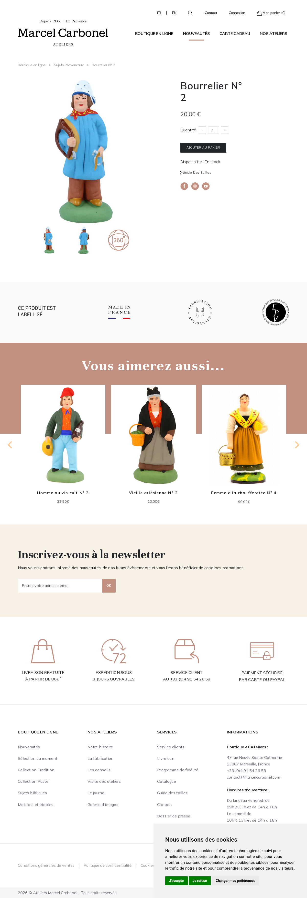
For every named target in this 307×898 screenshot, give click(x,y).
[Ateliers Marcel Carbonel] (63, 32)
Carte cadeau (234, 33)
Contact (211, 12)
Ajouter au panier (203, 147)
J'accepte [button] (176, 881)
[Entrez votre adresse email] (60, 586)
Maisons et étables (36, 804)
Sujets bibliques (32, 792)
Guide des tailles (196, 172)
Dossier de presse (173, 816)
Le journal (96, 792)
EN (174, 12)
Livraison (165, 758)
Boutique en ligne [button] (154, 33)
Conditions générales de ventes (46, 865)
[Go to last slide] (10, 445)
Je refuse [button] (200, 881)
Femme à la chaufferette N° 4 (244, 492)
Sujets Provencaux (69, 65)
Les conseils (99, 769)
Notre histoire (100, 746)
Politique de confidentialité (108, 865)
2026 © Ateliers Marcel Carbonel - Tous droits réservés (67, 892)
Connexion (237, 12)
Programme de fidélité (177, 769)
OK (108, 585)
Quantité (188, 129)
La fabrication (100, 758)
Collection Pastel (33, 781)
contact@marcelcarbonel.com (253, 777)
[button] (188, 13)
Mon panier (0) (271, 13)
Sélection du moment (37, 758)
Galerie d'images (103, 804)
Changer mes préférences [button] (235, 881)
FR (159, 12)
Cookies (148, 865)
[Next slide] (297, 445)
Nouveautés (196, 33)
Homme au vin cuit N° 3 (63, 492)
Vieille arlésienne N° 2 (153, 492)
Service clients (171, 746)
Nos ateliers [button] (273, 33)
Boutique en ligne (32, 65)
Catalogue (166, 781)
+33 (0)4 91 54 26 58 (190, 679)
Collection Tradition (36, 769)
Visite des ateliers (104, 781)
